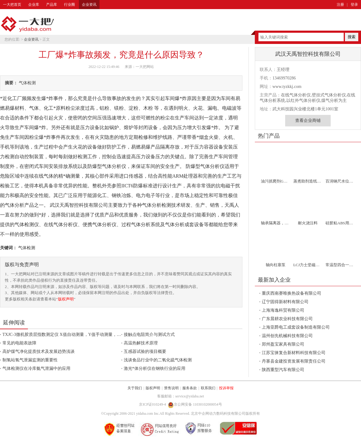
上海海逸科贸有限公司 (283, 310)
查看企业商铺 (308, 120)
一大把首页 (12, 4)
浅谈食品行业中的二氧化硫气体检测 (158, 360)
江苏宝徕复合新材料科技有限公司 (294, 352)
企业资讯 (89, 4)
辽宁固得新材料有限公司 (285, 302)
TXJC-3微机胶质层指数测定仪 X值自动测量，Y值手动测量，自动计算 (68, 334)
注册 (340, 4)
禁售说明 (171, 388)
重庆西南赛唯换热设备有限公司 (291, 293)
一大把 (27, 24)
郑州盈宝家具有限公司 (283, 344)
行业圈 (69, 4)
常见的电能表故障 (19, 343)
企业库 (33, 4)
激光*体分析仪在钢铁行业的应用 (154, 368)
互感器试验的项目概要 (145, 351)
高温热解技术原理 (141, 343)
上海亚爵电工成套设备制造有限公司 (296, 327)
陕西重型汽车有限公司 (283, 369)
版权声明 (66, 299)
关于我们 (134, 388)
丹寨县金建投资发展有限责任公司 (294, 361)
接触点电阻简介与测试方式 (149, 334)
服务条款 (189, 388)
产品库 (51, 4)
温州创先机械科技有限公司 (287, 335)
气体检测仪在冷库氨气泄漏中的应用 (36, 368)
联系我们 (208, 388)
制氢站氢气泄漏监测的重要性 (30, 360)
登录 (354, 4)
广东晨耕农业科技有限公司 (287, 318)
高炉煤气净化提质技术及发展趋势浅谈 (38, 351)
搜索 (352, 37)
